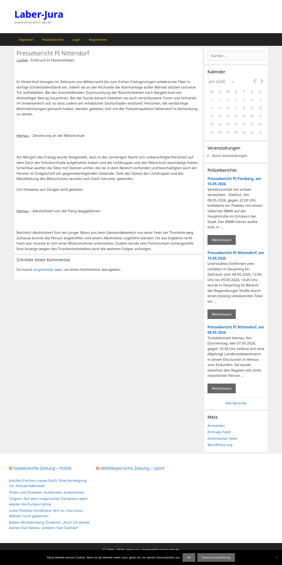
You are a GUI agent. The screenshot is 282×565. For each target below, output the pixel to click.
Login (76, 39)
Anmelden (216, 425)
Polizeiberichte (53, 39)
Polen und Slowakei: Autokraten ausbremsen (46, 492)
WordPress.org (219, 444)
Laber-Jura (38, 14)
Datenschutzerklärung (216, 557)
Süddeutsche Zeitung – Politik (42, 468)
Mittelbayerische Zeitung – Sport (132, 468)
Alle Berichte (236, 403)
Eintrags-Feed (218, 431)
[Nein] (277, 557)
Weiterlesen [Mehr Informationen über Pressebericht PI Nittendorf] (222, 314)
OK (189, 557)
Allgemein (26, 39)
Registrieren (98, 39)
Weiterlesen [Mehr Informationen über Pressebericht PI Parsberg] (222, 239)
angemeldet (44, 269)
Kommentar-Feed (222, 438)
